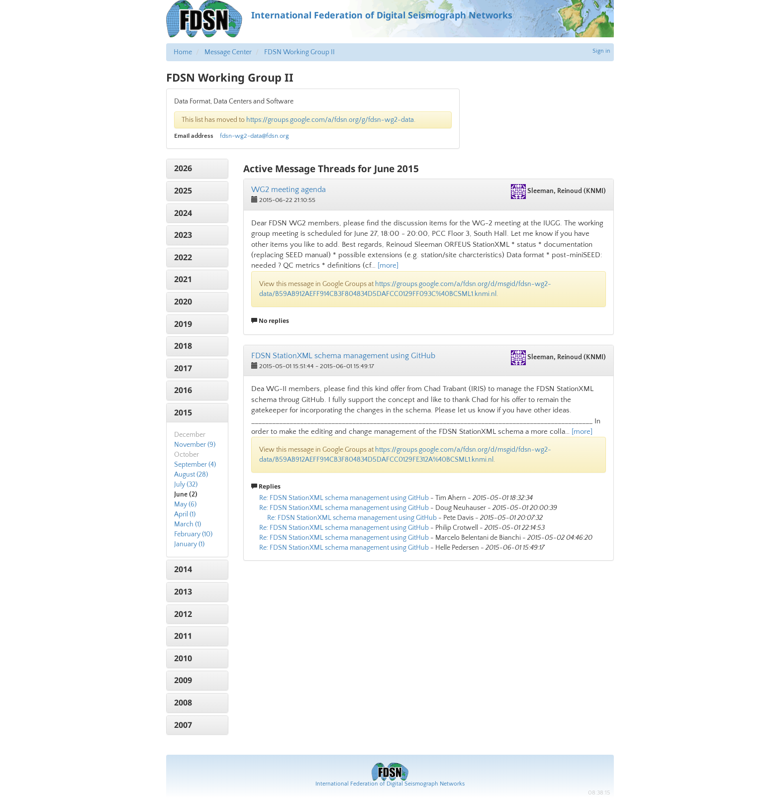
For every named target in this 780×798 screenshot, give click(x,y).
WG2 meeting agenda (288, 189)
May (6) (185, 504)
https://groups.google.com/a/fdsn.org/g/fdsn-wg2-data (330, 120)
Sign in (601, 51)
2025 (183, 190)
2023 (183, 234)
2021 (183, 279)
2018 (183, 345)
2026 (183, 168)
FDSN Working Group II (299, 52)
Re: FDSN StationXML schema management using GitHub (344, 498)
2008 (183, 702)
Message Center (228, 52)
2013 (183, 591)
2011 (183, 635)
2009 (183, 680)
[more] (388, 265)
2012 (183, 613)
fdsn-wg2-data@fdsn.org (254, 135)
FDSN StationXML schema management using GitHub (343, 355)
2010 (183, 658)
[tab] (197, 168)
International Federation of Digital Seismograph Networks (390, 784)
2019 (183, 323)
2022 (183, 257)
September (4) (195, 465)
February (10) (193, 534)
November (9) (194, 445)
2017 (183, 368)
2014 (183, 569)
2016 (183, 390)
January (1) (189, 544)
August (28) (191, 475)
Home (183, 52)
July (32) (185, 485)
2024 (183, 212)
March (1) (187, 524)
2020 (183, 301)
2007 (183, 724)
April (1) (184, 514)
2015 (183, 412)
